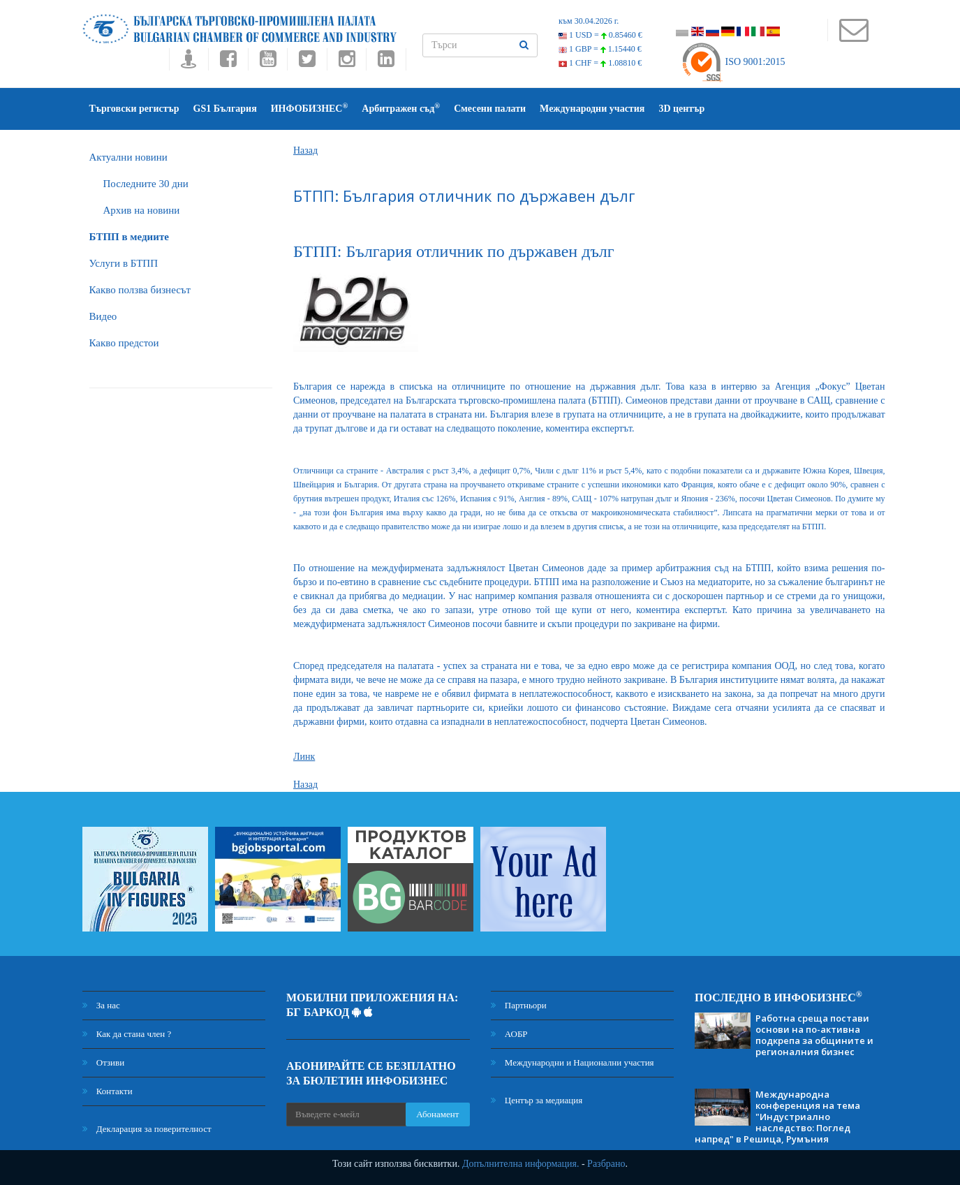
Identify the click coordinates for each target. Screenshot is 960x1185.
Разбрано (606, 1163)
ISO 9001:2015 (733, 62)
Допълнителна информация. (520, 1163)
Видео (103, 316)
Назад (305, 150)
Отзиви (103, 1062)
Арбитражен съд (401, 108)
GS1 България (225, 108)
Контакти (107, 1091)
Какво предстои (124, 342)
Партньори (519, 1005)
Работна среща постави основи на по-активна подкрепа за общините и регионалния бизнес (814, 1035)
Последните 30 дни (146, 183)
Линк (304, 756)
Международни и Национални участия (572, 1062)
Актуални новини (128, 157)
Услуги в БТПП (123, 263)
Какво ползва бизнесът (140, 289)
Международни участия (592, 108)
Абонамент (437, 1114)
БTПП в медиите (129, 236)
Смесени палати (490, 108)
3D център (681, 108)
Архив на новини (141, 210)
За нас (101, 1005)
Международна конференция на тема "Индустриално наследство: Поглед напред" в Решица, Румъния (777, 1116)
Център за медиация (537, 1100)
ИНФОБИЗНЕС (309, 108)
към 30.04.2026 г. (589, 21)
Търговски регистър (134, 108)
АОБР (509, 1034)
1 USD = (600, 35)
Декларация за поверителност (147, 1129)
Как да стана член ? (127, 1034)
